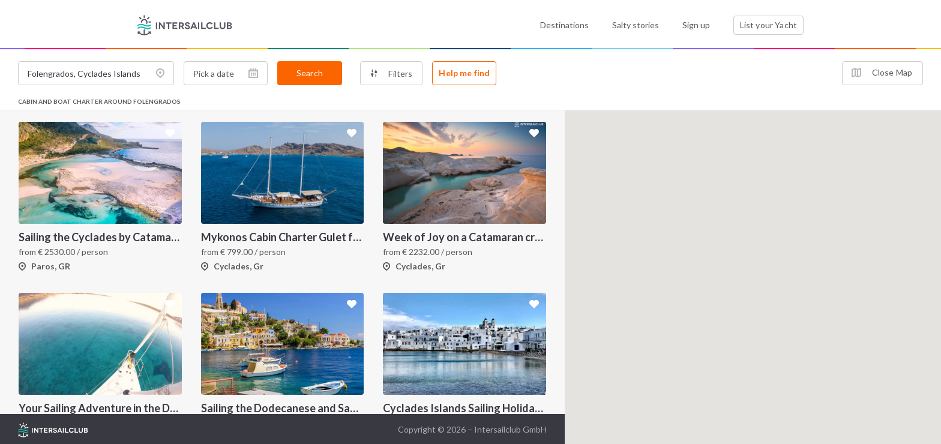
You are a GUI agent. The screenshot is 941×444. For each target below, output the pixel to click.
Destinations (564, 25)
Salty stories (635, 25)
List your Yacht (768, 25)
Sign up (696, 25)
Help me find (464, 73)
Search (309, 73)
